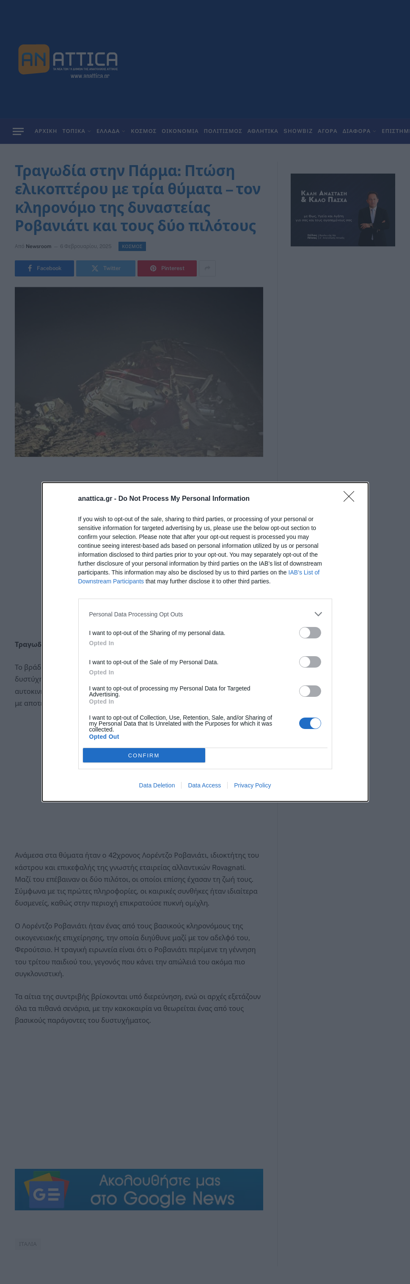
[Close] (352, 499)
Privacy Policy (252, 785)
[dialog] (205, 642)
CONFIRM (144, 755)
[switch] (310, 632)
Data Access (204, 785)
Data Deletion (157, 785)
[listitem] (205, 614)
